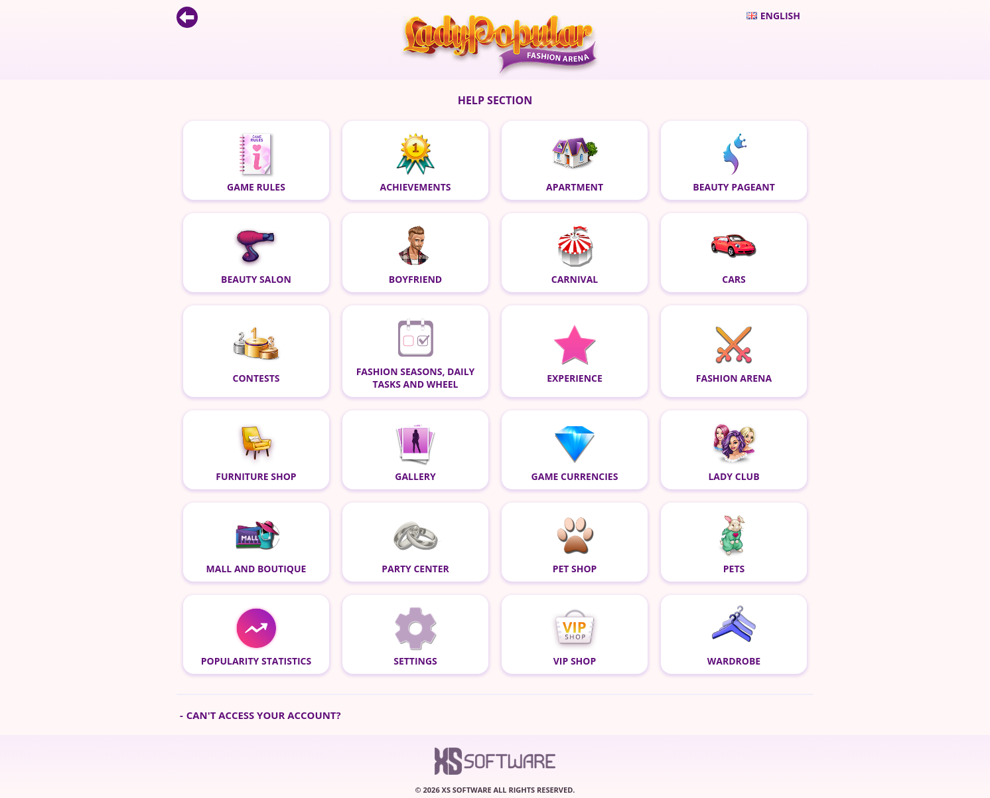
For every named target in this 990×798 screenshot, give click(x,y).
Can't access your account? (263, 715)
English (773, 15)
